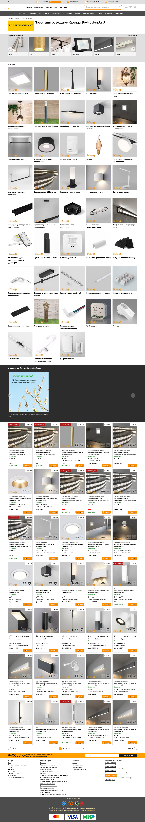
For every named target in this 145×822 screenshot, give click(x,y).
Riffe (18, 731)
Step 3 (123, 546)
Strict (44, 639)
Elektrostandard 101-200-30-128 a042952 (126, 683)
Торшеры (43, 773)
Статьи (74, 763)
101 (18, 685)
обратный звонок (55, 2)
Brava (44, 546)
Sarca (70, 592)
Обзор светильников (79, 769)
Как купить (11, 771)
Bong (70, 454)
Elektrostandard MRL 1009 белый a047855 (126, 637)
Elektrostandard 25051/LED (43, 591)
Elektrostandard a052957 (121, 498)
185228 (133, 471)
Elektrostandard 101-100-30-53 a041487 (99, 683)
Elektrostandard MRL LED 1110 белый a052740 (127, 591)
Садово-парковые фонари (48, 786)
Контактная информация (16, 777)
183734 (107, 609)
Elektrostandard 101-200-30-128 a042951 (100, 729)
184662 (133, 563)
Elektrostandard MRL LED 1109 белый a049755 (101, 544)
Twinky (97, 592)
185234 (107, 471)
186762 (81, 517)
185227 (133, 425)
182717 (29, 655)
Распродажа (12, 775)
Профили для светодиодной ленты (51, 790)
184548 (81, 609)
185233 (55, 425)
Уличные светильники (47, 784)
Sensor (19, 639)
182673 (107, 702)
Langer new (72, 731)
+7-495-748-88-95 (43, 1)
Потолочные (44, 13)
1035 (70, 546)
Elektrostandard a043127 (16, 591)
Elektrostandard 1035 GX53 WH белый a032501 (75, 544)
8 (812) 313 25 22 (110, 767)
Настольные (67, 13)
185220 (29, 425)
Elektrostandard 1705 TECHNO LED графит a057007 (50, 683)
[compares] (24, 445)
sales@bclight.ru (74, 1)
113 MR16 (19, 500)
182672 (133, 655)
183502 (55, 471)
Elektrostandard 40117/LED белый (71, 683)
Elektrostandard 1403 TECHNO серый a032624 (49, 637)
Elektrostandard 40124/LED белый (71, 729)
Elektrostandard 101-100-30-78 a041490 (125, 729)
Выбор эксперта (77, 765)
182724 (107, 655)
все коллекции (132, 35)
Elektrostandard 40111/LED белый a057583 (48, 729)
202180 (81, 655)
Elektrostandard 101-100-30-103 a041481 (21, 683)
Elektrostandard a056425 (16, 452)
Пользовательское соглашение (18, 765)
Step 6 (97, 454)
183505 (107, 563)
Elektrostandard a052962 (43, 452)
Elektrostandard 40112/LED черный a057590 (74, 637)
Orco (70, 639)
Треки (100, 13)
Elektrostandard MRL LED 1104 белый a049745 (127, 544)
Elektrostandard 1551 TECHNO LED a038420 (100, 591)
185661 (81, 563)
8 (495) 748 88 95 (110, 763)
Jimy (122, 592)
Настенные (56, 13)
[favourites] (29, 445)
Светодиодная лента (47, 788)
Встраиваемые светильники (49, 777)
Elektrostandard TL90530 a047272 (45, 544)
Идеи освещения (77, 767)
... (81, 749)
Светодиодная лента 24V (24, 454)
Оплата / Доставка (14, 773)
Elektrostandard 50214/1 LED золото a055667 (75, 452)
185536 (55, 517)
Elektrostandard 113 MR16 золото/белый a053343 (23, 498)
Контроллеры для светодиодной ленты (53, 794)
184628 (29, 609)
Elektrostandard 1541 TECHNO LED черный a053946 (24, 637)
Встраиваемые (88, 13)
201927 (29, 702)
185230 (81, 471)
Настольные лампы (46, 771)
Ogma (123, 639)
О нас (9, 763)
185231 (29, 517)
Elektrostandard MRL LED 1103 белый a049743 (101, 452)
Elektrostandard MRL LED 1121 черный (20, 729)
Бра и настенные (45, 769)
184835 (29, 471)
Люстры (22, 13)
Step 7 (97, 546)
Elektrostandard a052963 (95, 498)
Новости (10, 767)
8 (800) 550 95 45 (110, 771)
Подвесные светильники (48, 765)
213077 (81, 702)
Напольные (119, 13)
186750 (29, 563)
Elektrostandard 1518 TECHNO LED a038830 (48, 498)
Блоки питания (45, 792)
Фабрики (11, 769)
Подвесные (32, 13)
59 (84, 749)
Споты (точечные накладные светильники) (54, 775)
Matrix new (46, 592)
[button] (133, 395)
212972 (55, 563)
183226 (133, 609)
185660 (55, 702)
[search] (119, 7)
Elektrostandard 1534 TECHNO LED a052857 (100, 637)
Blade (44, 500)
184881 (107, 517)
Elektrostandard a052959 (69, 498)
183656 (133, 517)
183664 (55, 655)
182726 (133, 702)
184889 (107, 425)
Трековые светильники (47, 779)
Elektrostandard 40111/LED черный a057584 (74, 591)
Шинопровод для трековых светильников (54, 782)
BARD (70, 685)
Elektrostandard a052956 (121, 452)
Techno (97, 639)
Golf (44, 685)
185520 (81, 425)
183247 (55, 609)
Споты (77, 13)
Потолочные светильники (48, 767)
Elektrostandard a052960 (16, 544)
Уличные (108, 13)
